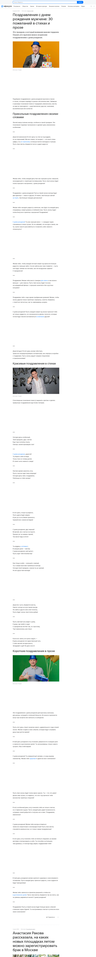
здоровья (33, 758)
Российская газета (30, 929)
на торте (15, 198)
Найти (80, 2)
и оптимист (24, 546)
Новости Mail (30, 11)
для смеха (44, 280)
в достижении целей (20, 895)
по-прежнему (25, 142)
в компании (40, 316)
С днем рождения (19, 222)
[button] (36, 54)
